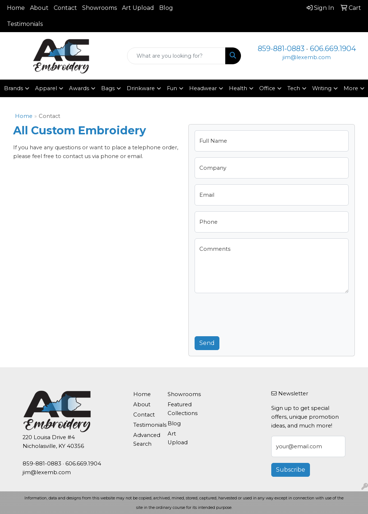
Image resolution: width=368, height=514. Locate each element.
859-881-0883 (281, 48)
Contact (65, 7)
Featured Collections (180, 409)
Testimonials (25, 23)
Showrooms (99, 7)
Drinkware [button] (141, 88)
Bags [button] (108, 88)
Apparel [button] (46, 88)
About (39, 7)
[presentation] (250, 313)
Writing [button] (321, 88)
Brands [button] (13, 88)
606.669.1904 (333, 48)
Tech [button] (293, 88)
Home (16, 7)
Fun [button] (172, 88)
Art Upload (138, 7)
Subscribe (290, 469)
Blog (166, 7)
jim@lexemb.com (307, 57)
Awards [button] (79, 88)
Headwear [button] (203, 88)
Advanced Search (146, 439)
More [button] (351, 88)
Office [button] (267, 88)
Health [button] (238, 88)
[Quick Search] (176, 55)
